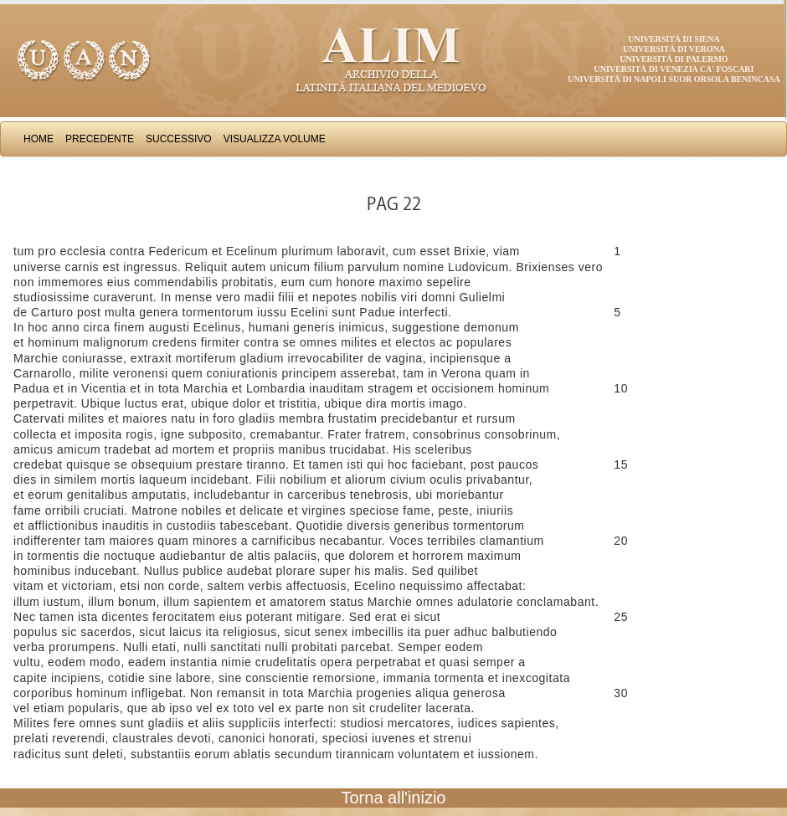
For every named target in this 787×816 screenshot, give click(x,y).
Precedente (99, 139)
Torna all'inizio (394, 797)
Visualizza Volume (275, 139)
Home (38, 139)
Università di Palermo (674, 59)
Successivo (179, 139)
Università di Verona (674, 49)
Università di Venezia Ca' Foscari (674, 69)
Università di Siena (673, 39)
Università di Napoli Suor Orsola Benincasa (674, 79)
